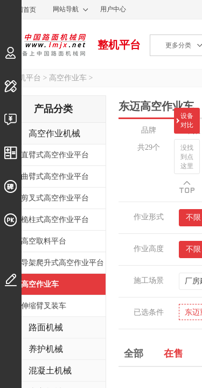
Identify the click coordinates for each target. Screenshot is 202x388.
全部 (133, 352)
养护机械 (46, 349)
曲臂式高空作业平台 (55, 176)
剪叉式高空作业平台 (55, 198)
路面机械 (46, 327)
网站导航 (66, 9)
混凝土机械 (50, 370)
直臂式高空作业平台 (55, 155)
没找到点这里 (186, 157)
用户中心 (113, 9)
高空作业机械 (54, 133)
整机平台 (119, 45)
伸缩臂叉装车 (43, 306)
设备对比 (186, 120)
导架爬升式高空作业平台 (62, 263)
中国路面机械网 (43, 44)
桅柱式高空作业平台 (55, 220)
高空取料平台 (43, 241)
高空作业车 (68, 78)
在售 (173, 352)
